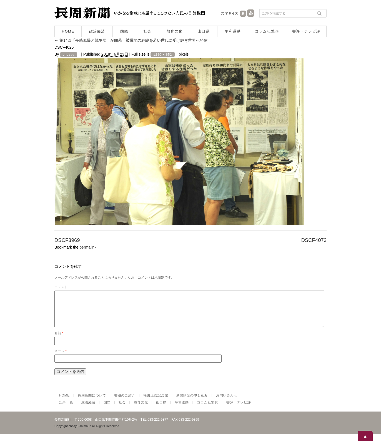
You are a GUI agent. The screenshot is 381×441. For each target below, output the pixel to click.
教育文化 (175, 31)
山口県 (204, 31)
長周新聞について (92, 402)
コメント (61, 287)
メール (60, 358)
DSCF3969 (67, 240)
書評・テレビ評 (306, 31)
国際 (124, 31)
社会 (148, 31)
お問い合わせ (226, 402)
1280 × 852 (162, 54)
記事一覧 (66, 409)
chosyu (68, 54)
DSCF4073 (314, 240)
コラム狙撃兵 (267, 31)
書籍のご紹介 (124, 402)
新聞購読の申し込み (192, 402)
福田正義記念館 (155, 402)
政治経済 (97, 31)
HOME (68, 31)
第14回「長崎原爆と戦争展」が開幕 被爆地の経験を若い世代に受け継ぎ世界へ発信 (130, 40)
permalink (87, 247)
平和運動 (233, 31)
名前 (58, 340)
